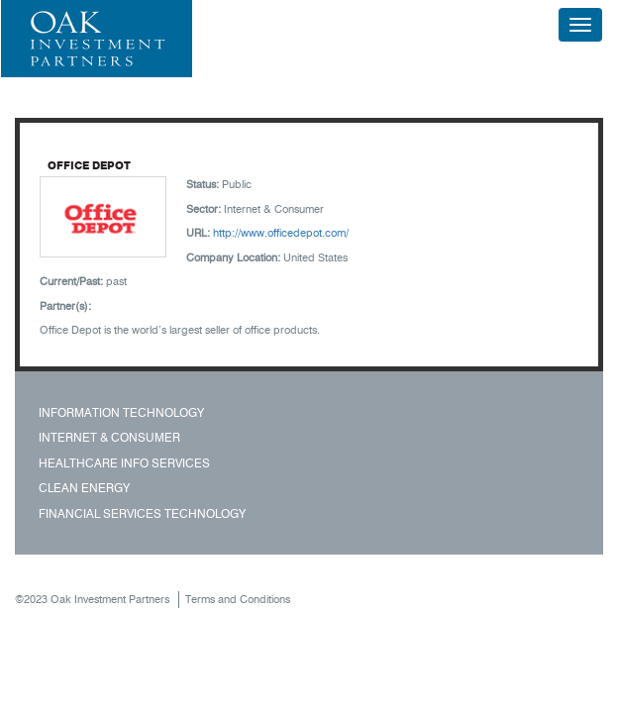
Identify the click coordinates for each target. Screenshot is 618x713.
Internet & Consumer (109, 437)
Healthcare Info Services (124, 463)
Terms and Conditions (237, 599)
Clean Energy (84, 487)
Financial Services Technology (142, 513)
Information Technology (121, 412)
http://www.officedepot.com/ (281, 233)
